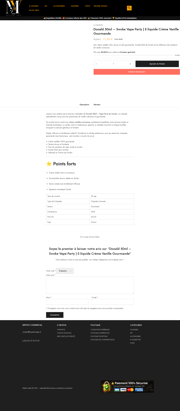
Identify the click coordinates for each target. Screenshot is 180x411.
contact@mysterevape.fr (31, 332)
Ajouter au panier (157, 63)
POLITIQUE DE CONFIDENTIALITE (102, 339)
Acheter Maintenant (136, 71)
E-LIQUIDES (34, 6)
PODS (132, 343)
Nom (49, 297)
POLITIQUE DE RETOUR (99, 336)
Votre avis (50, 275)
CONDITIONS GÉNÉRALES (100, 329)
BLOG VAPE (34, 10)
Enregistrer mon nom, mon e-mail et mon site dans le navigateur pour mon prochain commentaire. (86, 308)
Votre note (51, 271)
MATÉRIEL (76, 6)
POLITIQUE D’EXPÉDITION (100, 333)
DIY (47, 6)
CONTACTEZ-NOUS (64, 333)
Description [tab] (84, 104)
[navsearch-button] (129, 8)
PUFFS (87, 6)
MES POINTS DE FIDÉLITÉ (66, 336)
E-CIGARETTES (135, 339)
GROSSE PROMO (100, 6)
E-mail (95, 297)
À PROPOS (61, 329)
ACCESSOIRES (60, 6)
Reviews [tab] (97, 104)
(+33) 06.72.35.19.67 (31, 340)
